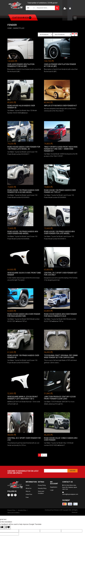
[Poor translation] (7, 527)
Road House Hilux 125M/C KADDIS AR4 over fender (60, 439)
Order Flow (29, 494)
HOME (9, 28)
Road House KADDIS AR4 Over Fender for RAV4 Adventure (23, 315)
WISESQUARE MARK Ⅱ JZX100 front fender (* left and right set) (22, 398)
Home (27, 485)
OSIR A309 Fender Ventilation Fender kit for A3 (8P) (20, 65)
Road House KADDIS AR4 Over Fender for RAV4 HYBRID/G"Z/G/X (60, 315)
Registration (53, 487)
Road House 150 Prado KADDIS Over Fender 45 (23, 356)
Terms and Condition (13, 512)
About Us (28, 488)
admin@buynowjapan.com (70, 494)
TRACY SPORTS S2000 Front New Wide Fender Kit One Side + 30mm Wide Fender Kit (61, 149)
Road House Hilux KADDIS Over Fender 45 (21, 106)
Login (51, 490)
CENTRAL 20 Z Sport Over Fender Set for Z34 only (60, 274)
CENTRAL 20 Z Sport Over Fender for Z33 (24, 439)
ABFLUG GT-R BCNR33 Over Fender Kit (60, 105)
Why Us (28, 491)
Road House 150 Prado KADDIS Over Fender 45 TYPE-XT (60, 191)
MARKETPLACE (18, 28)
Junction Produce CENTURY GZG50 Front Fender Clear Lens (60, 398)
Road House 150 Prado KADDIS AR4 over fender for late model (59, 232)
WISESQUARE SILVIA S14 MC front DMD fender (24, 274)
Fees (27, 497)
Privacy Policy (42, 485)
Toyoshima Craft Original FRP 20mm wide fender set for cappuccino (61, 356)
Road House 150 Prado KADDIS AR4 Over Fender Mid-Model (22, 232)
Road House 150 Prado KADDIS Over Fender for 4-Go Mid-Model (23, 191)
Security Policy (42, 488)
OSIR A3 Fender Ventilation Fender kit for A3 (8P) (60, 65)
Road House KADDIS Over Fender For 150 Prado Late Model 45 (23, 148)
